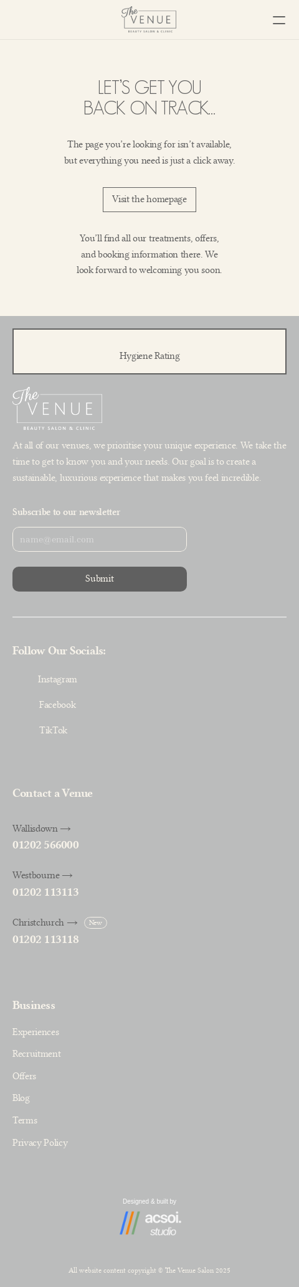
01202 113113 (45, 892)
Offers (24, 1076)
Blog (21, 1097)
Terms (24, 1120)
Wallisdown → (41, 828)
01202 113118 (45, 939)
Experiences (35, 1032)
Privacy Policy (40, 1142)
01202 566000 (45, 845)
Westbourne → (42, 875)
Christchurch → (45, 922)
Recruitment (36, 1053)
